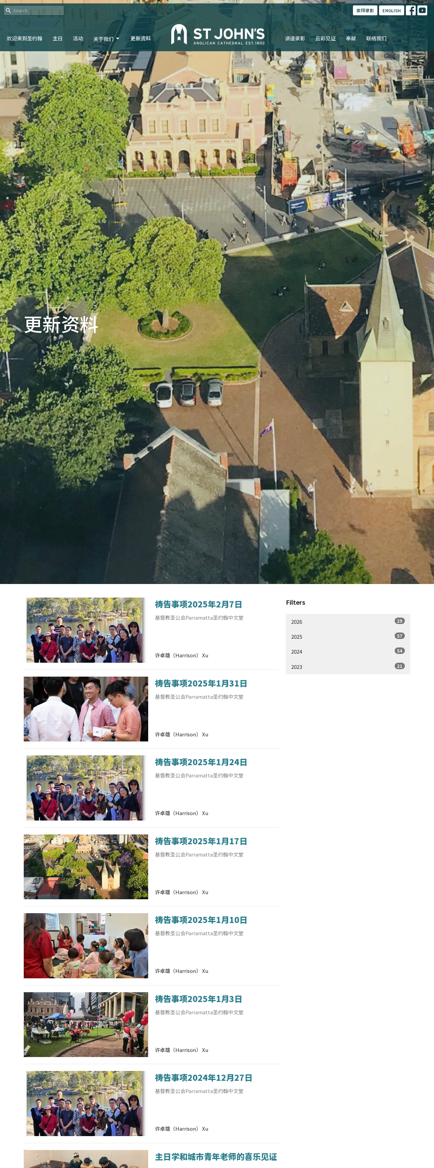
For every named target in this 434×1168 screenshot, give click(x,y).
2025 (348, 636)
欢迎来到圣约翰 (24, 38)
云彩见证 (325, 38)
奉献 (351, 38)
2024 (348, 651)
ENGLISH (391, 10)
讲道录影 (295, 38)
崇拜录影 (365, 10)
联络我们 (376, 38)
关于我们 (106, 38)
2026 (348, 621)
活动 (78, 38)
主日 (58, 38)
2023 (348, 666)
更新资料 (141, 38)
